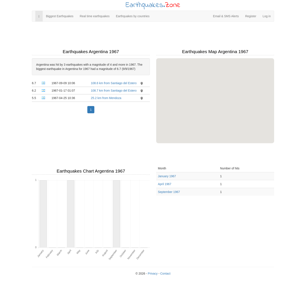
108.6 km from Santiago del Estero (114, 83)
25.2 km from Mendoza (106, 98)
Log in (267, 16)
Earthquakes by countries (132, 16)
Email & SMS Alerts (226, 16)
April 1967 (164, 184)
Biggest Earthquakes (59, 16)
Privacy (153, 273)
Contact (165, 273)
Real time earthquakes (94, 16)
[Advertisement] (153, 35)
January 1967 (167, 176)
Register (250, 16)
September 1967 (169, 192)
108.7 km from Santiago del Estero (114, 90)
